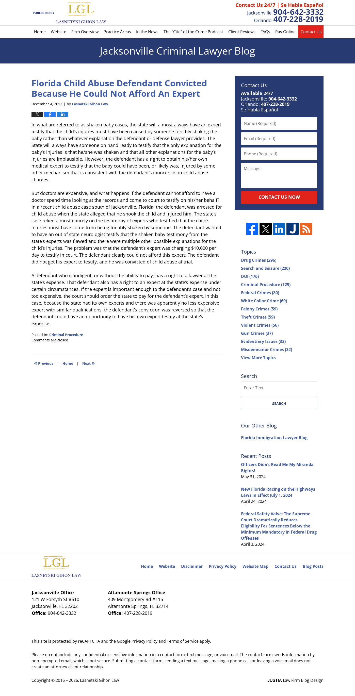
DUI (250, 276)
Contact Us (311, 32)
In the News (147, 32)
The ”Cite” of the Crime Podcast (193, 32)
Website (58, 32)
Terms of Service (183, 641)
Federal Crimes (260, 292)
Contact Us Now (279, 197)
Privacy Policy (222, 566)
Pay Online (285, 32)
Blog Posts (313, 566)
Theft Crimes (258, 317)
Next (88, 362)
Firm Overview (85, 32)
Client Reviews (241, 32)
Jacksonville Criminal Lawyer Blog (68, 12)
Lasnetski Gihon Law (99, 680)
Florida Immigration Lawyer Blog (274, 437)
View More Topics (258, 357)
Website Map (255, 566)
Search (279, 403)
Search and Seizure (265, 268)
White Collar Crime (264, 301)
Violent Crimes (260, 325)
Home (40, 32)
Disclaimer (192, 566)
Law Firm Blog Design (295, 680)
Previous (43, 362)
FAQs (265, 32)
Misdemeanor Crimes (266, 349)
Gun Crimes (257, 333)
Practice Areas (117, 32)
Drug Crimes (258, 260)
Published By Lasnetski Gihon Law (280, 12)
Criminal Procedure (66, 334)
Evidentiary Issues (263, 341)
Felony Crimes (259, 309)
